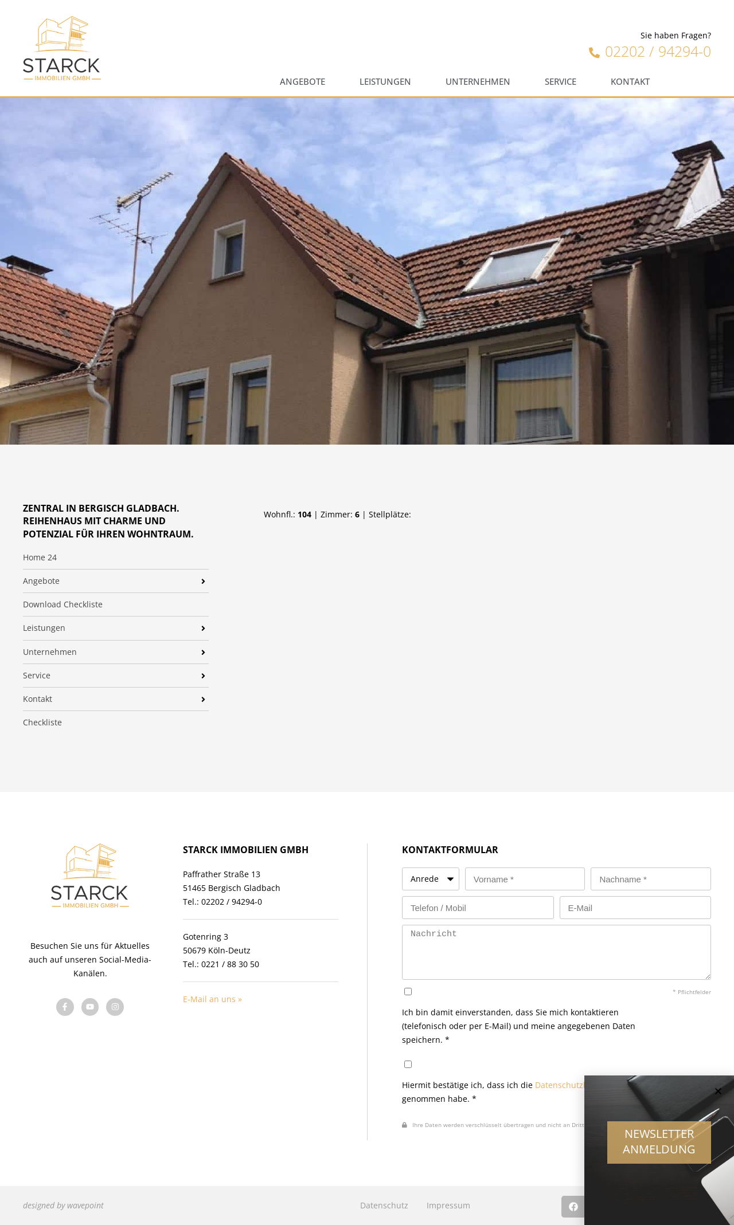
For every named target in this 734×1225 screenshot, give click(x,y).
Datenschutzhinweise (576, 1084)
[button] (718, 1096)
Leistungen (385, 82)
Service (560, 82)
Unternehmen (478, 82)
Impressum (448, 1205)
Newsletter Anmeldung (659, 1146)
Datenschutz (384, 1205)
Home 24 (40, 557)
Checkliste (42, 722)
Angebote (302, 82)
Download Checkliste (63, 604)
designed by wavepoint (63, 1205)
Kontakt (630, 82)
